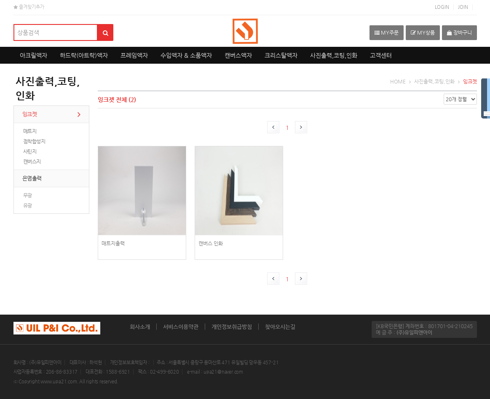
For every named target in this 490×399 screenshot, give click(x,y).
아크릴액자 (33, 55)
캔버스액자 (238, 55)
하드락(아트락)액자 (84, 55)
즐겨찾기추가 (28, 7)
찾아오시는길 (280, 327)
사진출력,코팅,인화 (333, 55)
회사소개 (140, 327)
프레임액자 (134, 55)
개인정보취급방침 (232, 327)
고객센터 (381, 55)
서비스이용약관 (180, 327)
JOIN (463, 7)
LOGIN (442, 7)
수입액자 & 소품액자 (186, 55)
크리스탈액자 (281, 55)
